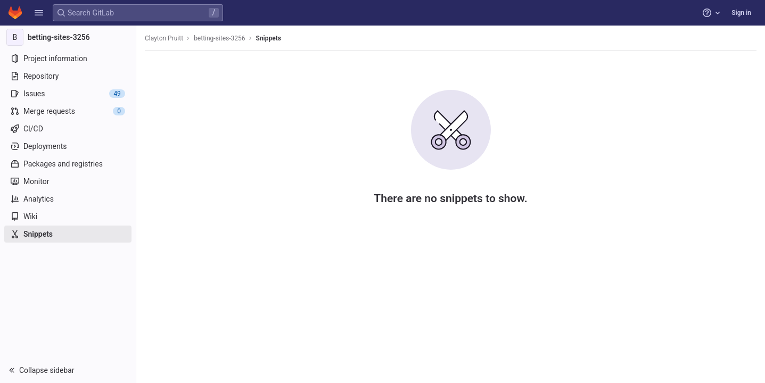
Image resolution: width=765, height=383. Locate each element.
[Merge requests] (67, 111)
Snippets (268, 38)
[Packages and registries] (67, 163)
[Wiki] (67, 216)
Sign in (741, 12)
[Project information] (67, 58)
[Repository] (67, 76)
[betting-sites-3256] (68, 37)
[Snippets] (67, 234)
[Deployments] (67, 146)
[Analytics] (67, 198)
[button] (38, 12)
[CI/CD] (67, 128)
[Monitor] (67, 181)
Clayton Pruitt (164, 38)
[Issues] (67, 93)
